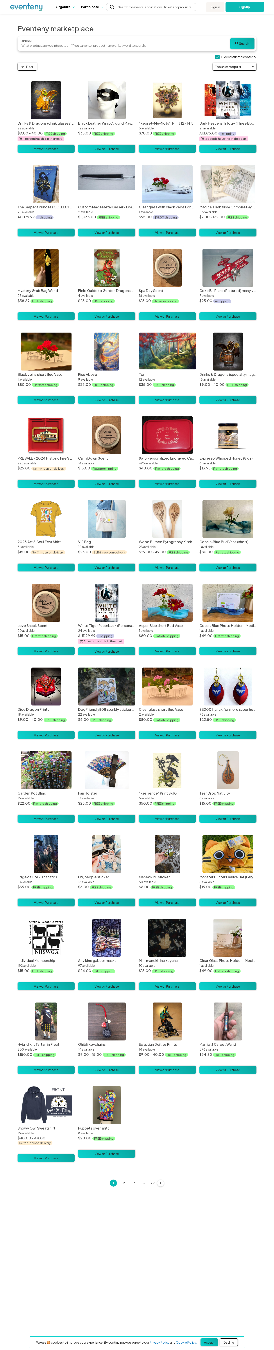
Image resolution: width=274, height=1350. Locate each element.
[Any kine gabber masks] (106, 938)
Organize (65, 7)
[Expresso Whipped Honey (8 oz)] (227, 435)
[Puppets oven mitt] (106, 1105)
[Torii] (167, 352)
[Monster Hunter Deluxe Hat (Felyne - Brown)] (227, 854)
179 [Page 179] (152, 1183)
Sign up (244, 7)
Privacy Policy (160, 1342)
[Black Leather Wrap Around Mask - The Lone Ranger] (106, 100)
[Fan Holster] (106, 770)
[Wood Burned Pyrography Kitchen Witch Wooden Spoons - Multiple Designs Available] (167, 519)
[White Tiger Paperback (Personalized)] (106, 603)
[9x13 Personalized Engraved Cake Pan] (167, 435)
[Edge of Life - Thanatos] (46, 854)
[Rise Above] (106, 352)
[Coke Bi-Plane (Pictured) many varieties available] (227, 268)
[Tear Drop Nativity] (227, 770)
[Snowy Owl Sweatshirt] (46, 1126)
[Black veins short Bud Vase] (46, 352)
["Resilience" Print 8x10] (167, 770)
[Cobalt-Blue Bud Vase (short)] (227, 519)
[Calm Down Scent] (106, 435)
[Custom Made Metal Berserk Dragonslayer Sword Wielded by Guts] (106, 184)
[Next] (160, 1183)
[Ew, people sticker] (106, 854)
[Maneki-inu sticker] (167, 854)
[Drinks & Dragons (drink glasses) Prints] (46, 100)
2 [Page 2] (124, 1183)
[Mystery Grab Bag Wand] (46, 268)
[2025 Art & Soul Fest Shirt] (46, 519)
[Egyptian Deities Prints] (167, 1022)
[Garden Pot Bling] (46, 770)
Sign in (215, 7)
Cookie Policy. (186, 1342)
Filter (27, 67)
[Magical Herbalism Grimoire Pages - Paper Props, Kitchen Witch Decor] (227, 184)
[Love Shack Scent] (46, 603)
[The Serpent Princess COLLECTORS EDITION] (46, 184)
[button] (65, 6)
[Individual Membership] (46, 938)
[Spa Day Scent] (167, 268)
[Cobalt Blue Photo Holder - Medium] (227, 603)
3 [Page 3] (134, 1183)
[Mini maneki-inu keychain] (167, 938)
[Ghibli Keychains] (106, 1022)
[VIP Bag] (106, 519)
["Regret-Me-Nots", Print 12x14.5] (167, 100)
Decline (229, 1342)
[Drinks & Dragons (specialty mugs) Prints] (227, 352)
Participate (92, 7)
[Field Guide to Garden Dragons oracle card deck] (106, 268)
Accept (209, 1342)
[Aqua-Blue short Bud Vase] (167, 603)
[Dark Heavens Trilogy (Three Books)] (227, 100)
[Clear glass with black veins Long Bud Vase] (167, 184)
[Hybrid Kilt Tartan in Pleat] (46, 1022)
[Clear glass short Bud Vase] (167, 687)
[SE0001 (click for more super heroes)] (227, 687)
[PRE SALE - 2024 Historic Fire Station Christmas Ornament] (46, 435)
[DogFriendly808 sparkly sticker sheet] (106, 687)
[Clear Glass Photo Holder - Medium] (227, 938)
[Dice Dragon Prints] (46, 687)
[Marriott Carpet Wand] (227, 1022)
